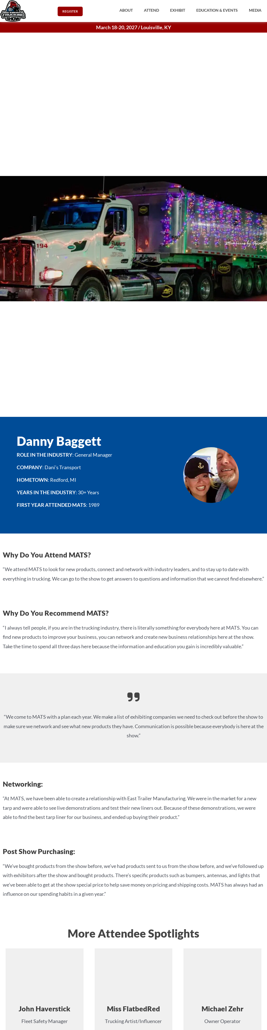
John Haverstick (44, 1008)
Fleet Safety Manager (44, 1021)
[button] (126, 10)
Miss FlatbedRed (133, 1008)
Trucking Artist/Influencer (133, 1021)
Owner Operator (222, 1021)
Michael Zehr (222, 1008)
